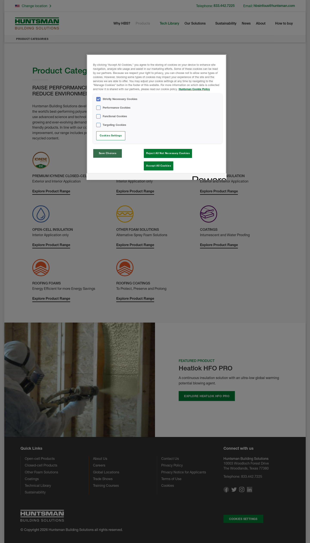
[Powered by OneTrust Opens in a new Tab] (208, 178)
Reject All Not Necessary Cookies (168, 153)
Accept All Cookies (158, 165)
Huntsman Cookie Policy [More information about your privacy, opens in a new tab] (194, 89)
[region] (156, 117)
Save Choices (107, 153)
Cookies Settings (111, 135)
